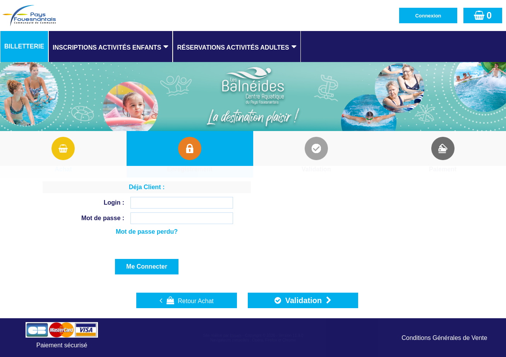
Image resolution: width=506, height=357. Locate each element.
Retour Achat (187, 300)
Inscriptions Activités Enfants (107, 47)
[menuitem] (24, 46)
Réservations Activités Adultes (233, 47)
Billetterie (24, 46)
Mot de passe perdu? (147, 231)
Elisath (236, 336)
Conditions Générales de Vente (444, 338)
